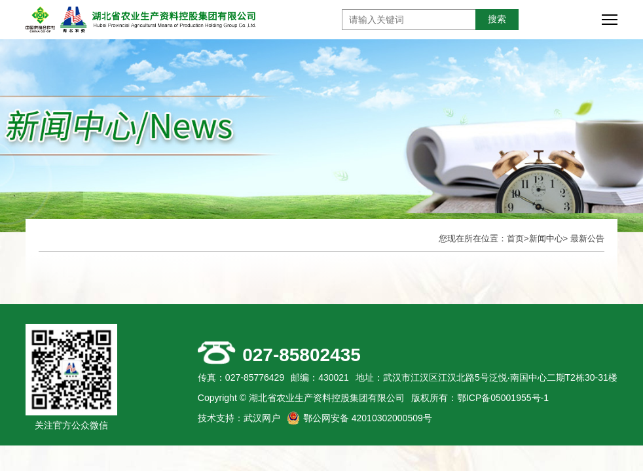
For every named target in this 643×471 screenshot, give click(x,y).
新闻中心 (546, 238)
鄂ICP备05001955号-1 (503, 397)
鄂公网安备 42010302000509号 (367, 418)
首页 (515, 238)
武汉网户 (262, 418)
